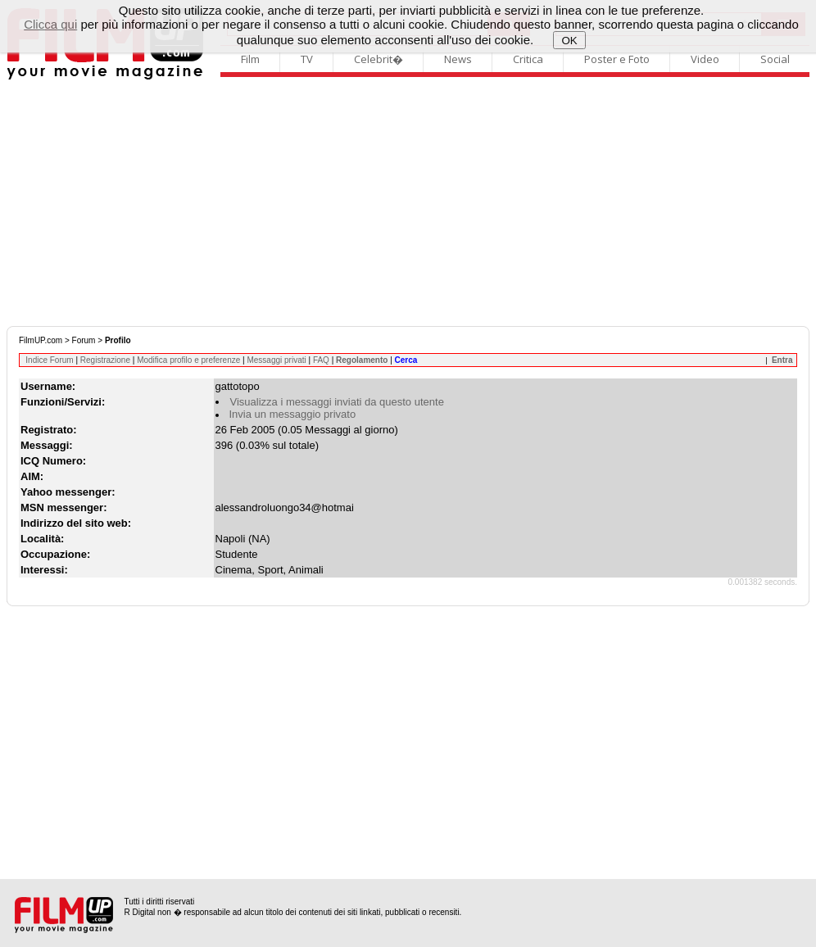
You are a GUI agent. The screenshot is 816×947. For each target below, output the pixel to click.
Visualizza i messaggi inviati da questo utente (337, 402)
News (458, 59)
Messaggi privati (276, 360)
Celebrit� (378, 59)
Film (250, 59)
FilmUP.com (40, 340)
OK (570, 40)
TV (307, 59)
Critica (528, 59)
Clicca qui (50, 24)
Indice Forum (49, 360)
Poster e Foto (617, 59)
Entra (782, 360)
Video (705, 59)
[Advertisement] (408, 203)
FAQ (321, 360)
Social (775, 59)
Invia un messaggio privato (292, 414)
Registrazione (105, 360)
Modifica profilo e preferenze (188, 360)
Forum (84, 340)
